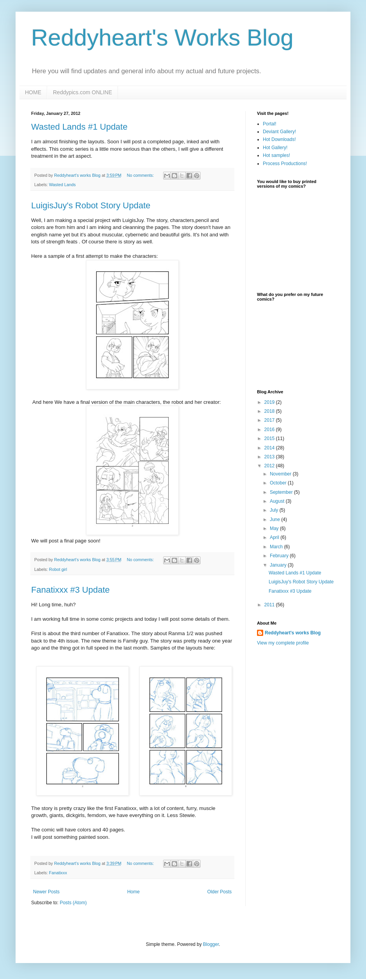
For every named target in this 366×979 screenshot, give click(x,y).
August (278, 501)
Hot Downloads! (279, 139)
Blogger (211, 944)
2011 (270, 604)
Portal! (269, 124)
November (281, 474)
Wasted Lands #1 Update (79, 127)
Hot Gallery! (275, 147)
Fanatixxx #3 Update (70, 590)
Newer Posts (46, 891)
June (275, 519)
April (275, 537)
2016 (270, 429)
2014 (270, 448)
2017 (270, 420)
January (279, 565)
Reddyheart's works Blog (293, 633)
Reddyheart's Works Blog (162, 38)
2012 (270, 465)
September (282, 492)
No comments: (141, 175)
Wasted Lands (62, 184)
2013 (270, 457)
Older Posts (219, 891)
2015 (270, 438)
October (279, 483)
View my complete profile (283, 643)
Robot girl (58, 569)
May (275, 528)
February (280, 555)
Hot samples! (276, 155)
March (277, 546)
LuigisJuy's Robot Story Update (90, 205)
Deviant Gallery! (279, 131)
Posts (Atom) (73, 902)
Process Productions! (285, 163)
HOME (33, 92)
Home (133, 891)
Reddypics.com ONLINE (82, 92)
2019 (270, 402)
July (275, 510)
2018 (270, 411)
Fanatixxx (58, 872)
